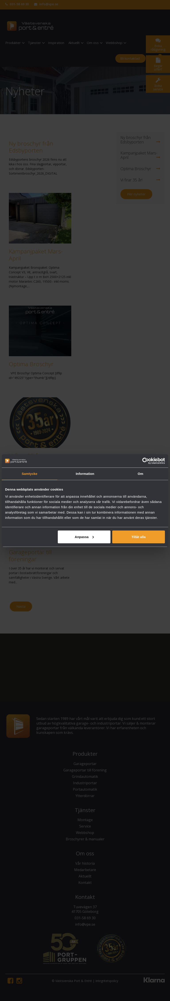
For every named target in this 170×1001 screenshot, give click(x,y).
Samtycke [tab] (29, 474)
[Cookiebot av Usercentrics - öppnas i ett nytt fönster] (145, 461)
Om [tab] (140, 474)
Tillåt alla (138, 537)
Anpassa (84, 537)
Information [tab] (85, 474)
